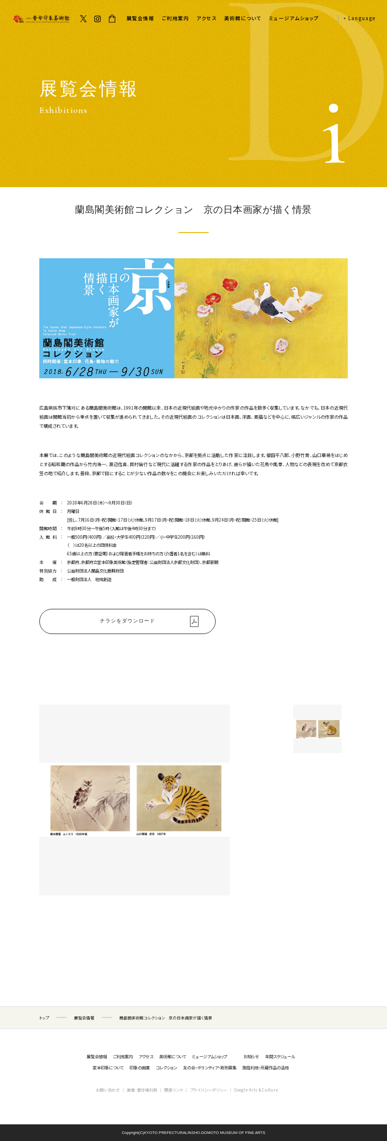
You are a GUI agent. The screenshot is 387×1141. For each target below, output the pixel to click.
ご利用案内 (175, 18)
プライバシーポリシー (208, 1090)
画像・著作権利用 (142, 1090)
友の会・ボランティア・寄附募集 (209, 1067)
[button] (356, 18)
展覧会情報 (140, 18)
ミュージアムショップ (294, 18)
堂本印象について (108, 1067)
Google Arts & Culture (256, 1090)
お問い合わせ (108, 1090)
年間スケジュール (280, 1056)
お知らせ (251, 1056)
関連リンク (173, 1090)
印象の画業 (140, 1067)
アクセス (207, 18)
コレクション (166, 1067)
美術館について (243, 18)
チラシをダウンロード (127, 620)
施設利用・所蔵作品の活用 (265, 1067)
